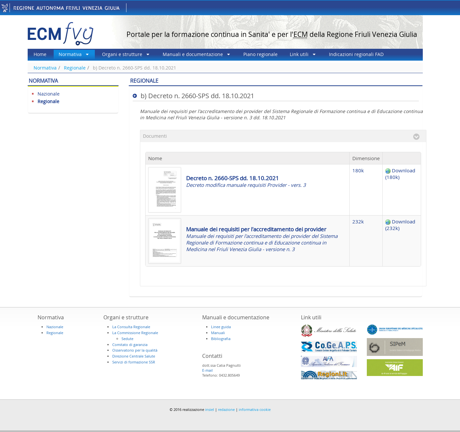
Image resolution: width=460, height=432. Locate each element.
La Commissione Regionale (135, 332)
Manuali (218, 332)
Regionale (75, 68)
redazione (226, 409)
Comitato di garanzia (130, 344)
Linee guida (221, 326)
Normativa (45, 68)
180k (358, 170)
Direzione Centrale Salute (133, 356)
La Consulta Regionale (131, 326)
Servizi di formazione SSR (133, 362)
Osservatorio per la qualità (134, 350)
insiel (209, 409)
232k (358, 221)
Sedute (127, 338)
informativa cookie (255, 409)
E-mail (207, 370)
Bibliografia (220, 338)
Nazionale (49, 94)
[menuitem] (40, 54)
